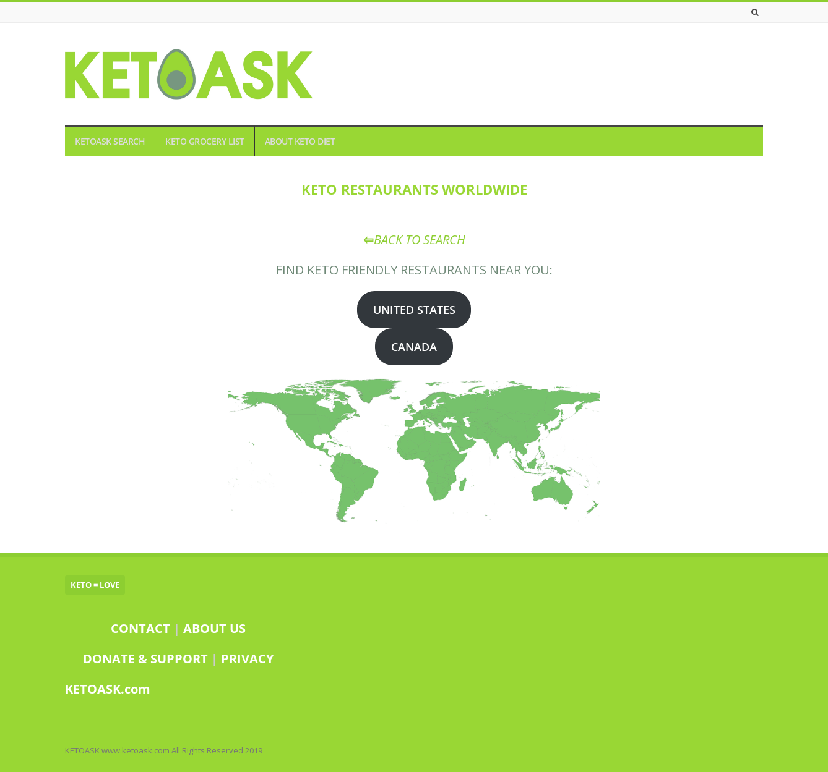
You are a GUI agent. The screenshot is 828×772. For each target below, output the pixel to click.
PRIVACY (247, 658)
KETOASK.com (107, 689)
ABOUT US (214, 628)
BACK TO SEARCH (419, 239)
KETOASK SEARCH (110, 141)
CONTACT (140, 628)
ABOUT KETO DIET (300, 141)
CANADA (414, 346)
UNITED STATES (414, 309)
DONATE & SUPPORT (147, 658)
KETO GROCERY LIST (204, 141)
